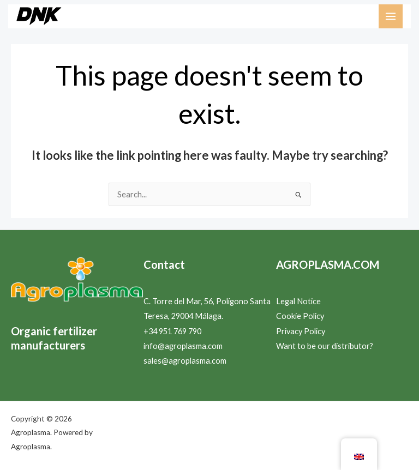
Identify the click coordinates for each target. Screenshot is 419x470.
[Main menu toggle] (391, 16)
